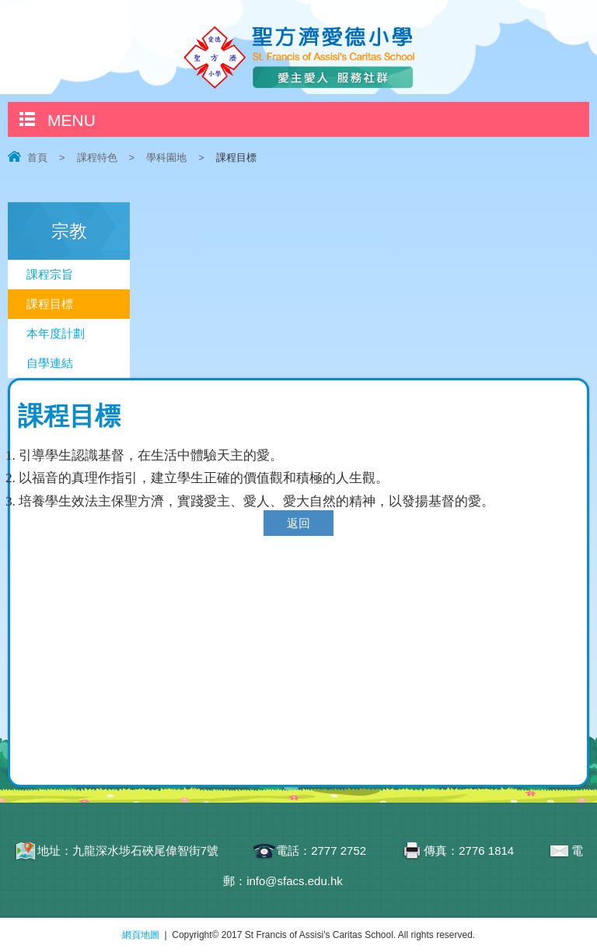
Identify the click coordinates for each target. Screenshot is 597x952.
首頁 (37, 157)
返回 (298, 523)
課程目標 (49, 303)
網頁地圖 (140, 934)
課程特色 (97, 157)
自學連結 (49, 362)
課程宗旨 (49, 274)
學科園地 (166, 157)
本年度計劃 (55, 333)
